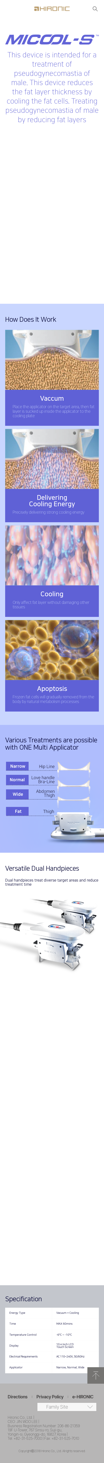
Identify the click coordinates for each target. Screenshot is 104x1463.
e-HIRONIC (82, 1396)
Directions (17, 1396)
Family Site (57, 1407)
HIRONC (52, 8)
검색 (95, 8)
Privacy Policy (49, 1396)
